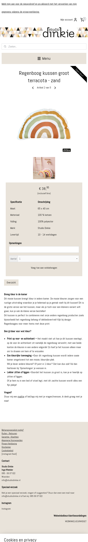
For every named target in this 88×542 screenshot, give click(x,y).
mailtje (21, 396)
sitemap (34, 536)
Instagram (6, 508)
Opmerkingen (15, 243)
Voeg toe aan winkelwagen (44, 267)
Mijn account (69, 20)
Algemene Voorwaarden (12, 440)
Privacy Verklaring (9, 443)
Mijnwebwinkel (74, 536)
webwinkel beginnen (50, 536)
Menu (44, 58)
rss (40, 536)
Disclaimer (6, 447)
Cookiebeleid (7, 450)
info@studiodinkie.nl (11, 480)
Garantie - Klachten (10, 437)
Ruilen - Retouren (9, 433)
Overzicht (11, 282)
